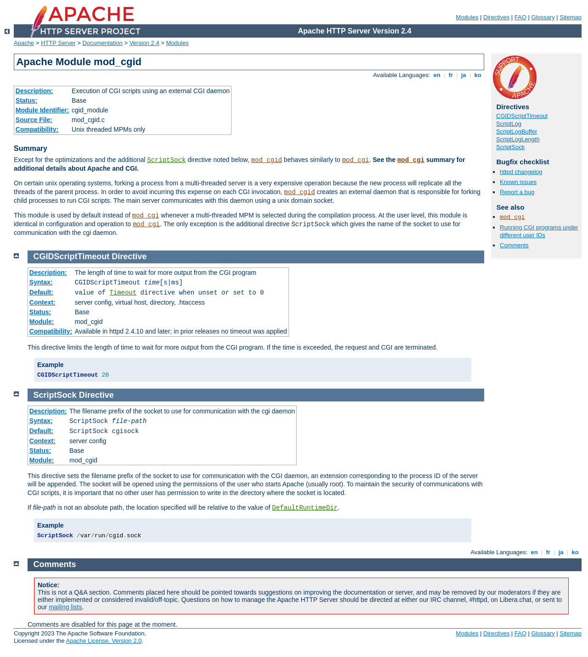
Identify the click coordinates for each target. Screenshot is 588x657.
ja (463, 75)
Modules (467, 17)
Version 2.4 (144, 42)
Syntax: (41, 282)
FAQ (520, 17)
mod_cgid (266, 160)
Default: (41, 292)
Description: (34, 91)
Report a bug (517, 192)
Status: (26, 100)
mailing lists (65, 607)
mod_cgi (355, 160)
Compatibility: (37, 129)
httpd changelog (521, 171)
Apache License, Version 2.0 (103, 640)
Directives (496, 17)
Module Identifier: (42, 110)
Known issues (518, 181)
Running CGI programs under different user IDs (539, 231)
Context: (42, 302)
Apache (24, 42)
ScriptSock (166, 160)
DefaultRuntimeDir (305, 508)
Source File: (34, 119)
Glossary (542, 17)
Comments (514, 245)
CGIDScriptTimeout (522, 115)
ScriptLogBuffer (516, 131)
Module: (41, 321)
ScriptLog (508, 123)
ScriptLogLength (518, 139)
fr (451, 75)
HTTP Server (58, 42)
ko (478, 75)
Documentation (102, 42)
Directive (129, 256)
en (437, 75)
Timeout (122, 292)
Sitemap (571, 17)
